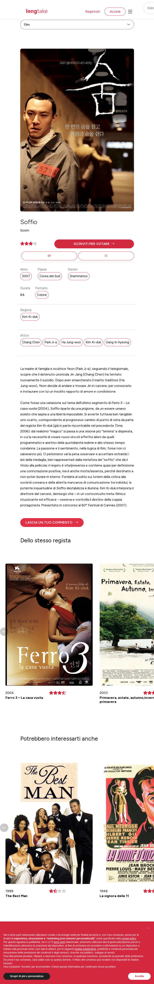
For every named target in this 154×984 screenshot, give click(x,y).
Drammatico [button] (79, 276)
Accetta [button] (139, 976)
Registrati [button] (92, 11)
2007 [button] (26, 276)
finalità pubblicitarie (85, 949)
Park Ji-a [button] (50, 342)
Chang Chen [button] (31, 342)
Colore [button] (42, 295)
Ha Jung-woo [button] (71, 342)
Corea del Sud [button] (50, 276)
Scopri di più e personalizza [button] (26, 976)
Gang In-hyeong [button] (117, 342)
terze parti (59, 942)
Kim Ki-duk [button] (30, 317)
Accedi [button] (115, 11)
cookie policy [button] (129, 938)
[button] (94, 243)
